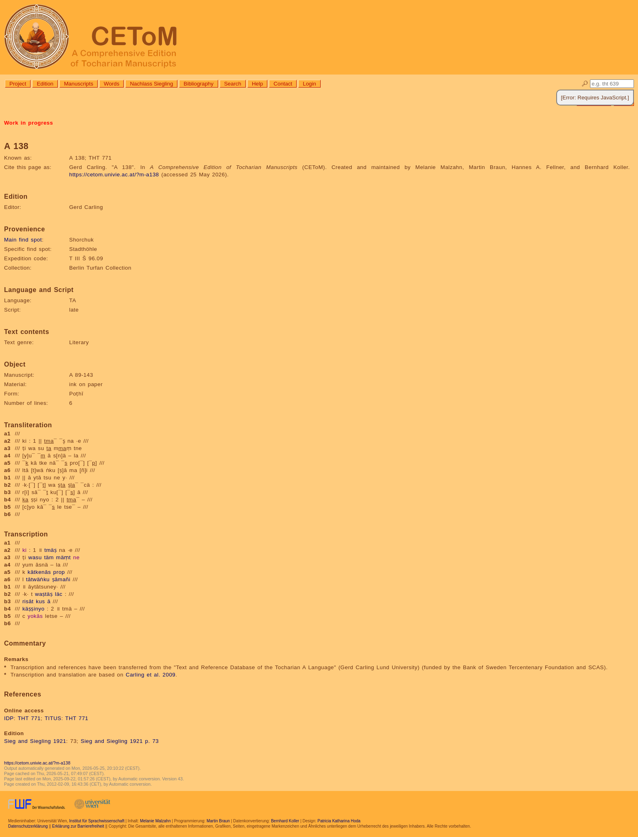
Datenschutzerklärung (28, 826)
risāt (28, 601)
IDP (9, 718)
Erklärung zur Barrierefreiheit (78, 826)
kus (40, 601)
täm (49, 557)
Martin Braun (218, 821)
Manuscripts (78, 84)
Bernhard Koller (285, 821)
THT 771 (29, 718)
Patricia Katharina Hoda (339, 821)
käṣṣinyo (33, 609)
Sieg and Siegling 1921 (35, 741)
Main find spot (23, 240)
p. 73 (152, 741)
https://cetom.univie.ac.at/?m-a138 (114, 174)
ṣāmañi (61, 579)
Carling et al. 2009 (150, 675)
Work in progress (28, 123)
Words (111, 84)
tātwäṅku (38, 579)
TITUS (53, 718)
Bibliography (198, 84)
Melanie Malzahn (155, 821)
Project (17, 84)
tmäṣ (50, 550)
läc (59, 594)
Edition (45, 84)
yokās (35, 616)
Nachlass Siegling (151, 84)
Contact (282, 84)
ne (76, 557)
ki (24, 550)
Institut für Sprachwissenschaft (97, 821)
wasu (35, 557)
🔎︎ (584, 84)
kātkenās (39, 572)
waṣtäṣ (43, 594)
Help (257, 84)
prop (59, 572)
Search (232, 84)
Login (309, 84)
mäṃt (63, 557)
